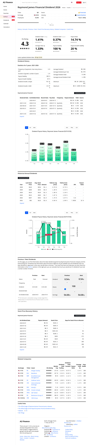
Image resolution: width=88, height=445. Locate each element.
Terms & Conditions (70, 438)
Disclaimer (68, 431)
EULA (66, 433)
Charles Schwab (35, 390)
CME (28, 398)
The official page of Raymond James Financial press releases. (35, 406)
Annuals (25, 29)
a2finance (55, 431)
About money (34, 436)
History (20, 29)
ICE (28, 383)
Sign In (84, 2)
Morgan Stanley (35, 370)
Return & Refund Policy (71, 436)
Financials (83, 12)
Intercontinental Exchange (35, 384)
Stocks (69, 7)
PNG (71, 127)
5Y (26, 127)
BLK (28, 373)
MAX (34, 127)
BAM (28, 376)
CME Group (34, 398)
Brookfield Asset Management (35, 376)
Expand (22, 116)
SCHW (28, 390)
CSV (76, 127)
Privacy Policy (69, 434)
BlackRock (34, 373)
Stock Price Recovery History (46, 29)
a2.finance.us (56, 429)
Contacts (31, 438)
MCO (28, 387)
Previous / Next (32, 29)
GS (27, 380)
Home (63, 7)
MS (27, 370)
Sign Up (79, 2)
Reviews (22, 440)
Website (21, 410)
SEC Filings (21, 413)
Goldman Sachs (35, 380)
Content (26, 438)
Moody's (33, 387)
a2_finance (50, 434)
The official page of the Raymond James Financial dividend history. (37, 408)
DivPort (30, 267)
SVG (66, 127)
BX (27, 395)
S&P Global (34, 393)
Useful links (70, 29)
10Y (30, 127)
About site (27, 436)
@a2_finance (54, 433)
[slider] (65, 289)
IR (27, 410)
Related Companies (60, 29)
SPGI (28, 392)
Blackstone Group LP (37, 395)
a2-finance (53, 436)
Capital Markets (81, 15)
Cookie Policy (69, 429)
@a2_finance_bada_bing (48, 428)
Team (21, 438)
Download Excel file (80, 93)
